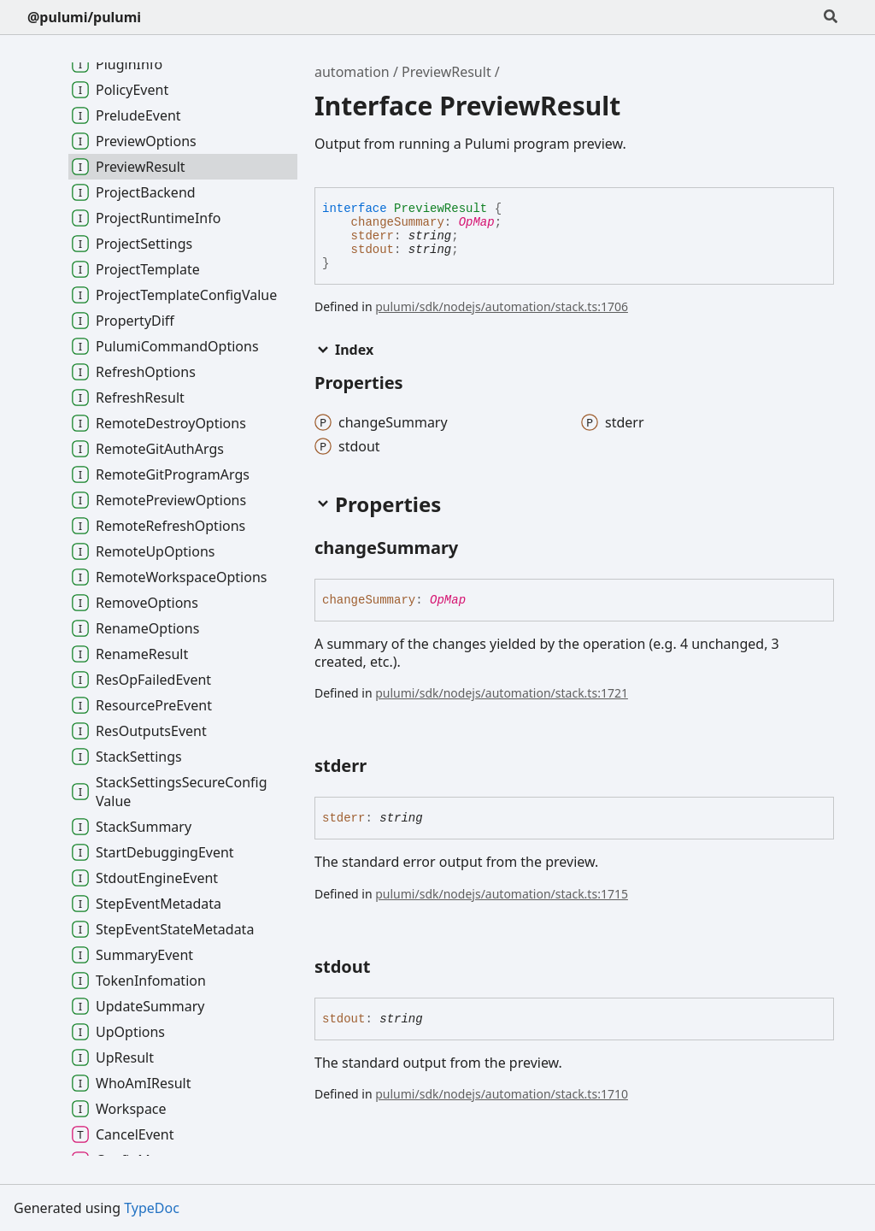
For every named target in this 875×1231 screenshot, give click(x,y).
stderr (372, 236)
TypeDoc (151, 1208)
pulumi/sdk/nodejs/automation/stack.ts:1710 (501, 1094)
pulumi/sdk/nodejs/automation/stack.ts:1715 (501, 894)
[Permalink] (473, 548)
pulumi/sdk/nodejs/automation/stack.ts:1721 (501, 693)
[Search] (830, 17)
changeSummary (397, 222)
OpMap (477, 222)
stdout (372, 249)
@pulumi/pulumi (84, 17)
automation (352, 71)
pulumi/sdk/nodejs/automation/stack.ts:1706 (501, 306)
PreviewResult (446, 71)
